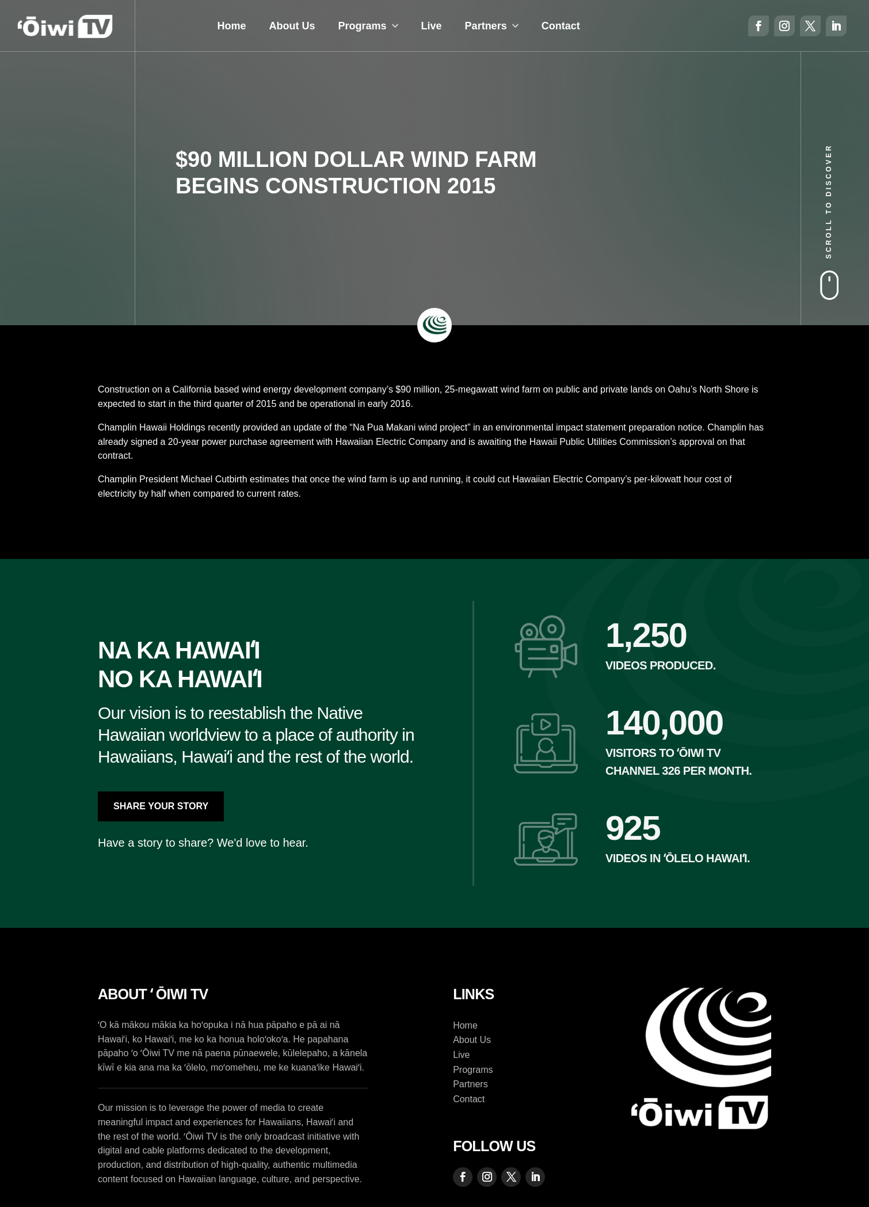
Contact (561, 26)
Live (431, 26)
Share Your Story (160, 806)
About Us (292, 26)
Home (232, 26)
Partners (486, 26)
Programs (362, 26)
